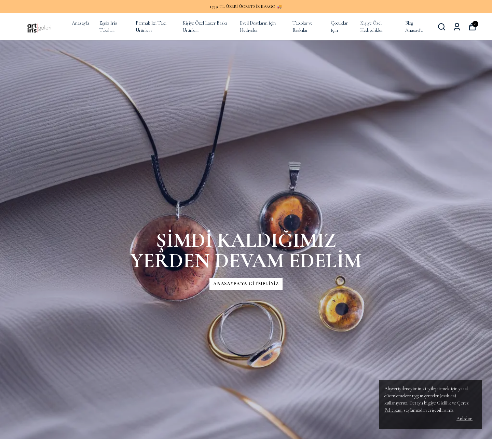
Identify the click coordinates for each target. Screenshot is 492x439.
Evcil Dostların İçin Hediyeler (258, 26)
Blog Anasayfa (414, 26)
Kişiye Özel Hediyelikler (371, 26)
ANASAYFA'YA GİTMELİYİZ (245, 284)
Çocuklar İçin (339, 26)
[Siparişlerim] (457, 27)
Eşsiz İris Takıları (108, 26)
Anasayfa (80, 23)
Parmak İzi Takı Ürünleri (151, 26)
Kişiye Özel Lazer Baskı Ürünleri (204, 26)
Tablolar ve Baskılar (302, 26)
